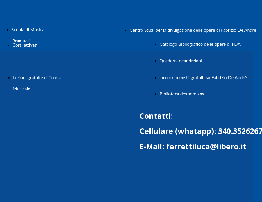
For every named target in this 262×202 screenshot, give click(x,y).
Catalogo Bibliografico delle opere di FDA (200, 44)
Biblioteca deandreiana (182, 93)
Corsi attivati (25, 44)
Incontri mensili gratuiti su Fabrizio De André (203, 77)
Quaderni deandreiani (181, 60)
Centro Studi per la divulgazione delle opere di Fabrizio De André (193, 30)
